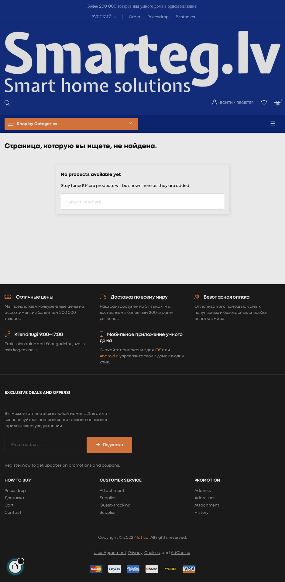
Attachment (112, 491)
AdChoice (180, 553)
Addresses (204, 498)
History (201, 512)
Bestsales (185, 17)
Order (134, 17)
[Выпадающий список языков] (103, 16)
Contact (13, 512)
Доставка (14, 498)
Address (202, 491)
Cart (9, 505)
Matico (141, 537)
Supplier (108, 498)
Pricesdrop (158, 17)
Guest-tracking (115, 505)
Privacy (135, 553)
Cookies (152, 553)
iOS (158, 350)
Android (107, 356)
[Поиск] (142, 201)
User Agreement (110, 553)
